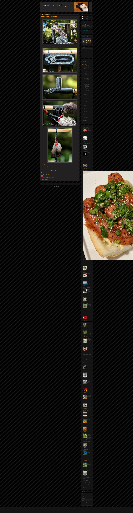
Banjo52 (84, 433)
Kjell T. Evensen (85, 16)
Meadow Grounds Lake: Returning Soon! (88, 283)
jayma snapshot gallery (87, 354)
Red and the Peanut (86, 265)
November (86, 67)
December (86, 65)
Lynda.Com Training (85, 496)
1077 (88, 323)
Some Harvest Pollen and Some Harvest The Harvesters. (86, 86)
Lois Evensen (85, 18)
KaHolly (84, 272)
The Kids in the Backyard (86, 81)
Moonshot (88, 152)
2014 (84, 61)
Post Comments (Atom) (62, 186)
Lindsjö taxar (85, 426)
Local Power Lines (86, 72)
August (85, 107)
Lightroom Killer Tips (85, 500)
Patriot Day (86, 94)
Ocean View (86, 99)
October (85, 68)
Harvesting (85, 98)
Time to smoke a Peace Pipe (86, 76)
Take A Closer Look (86, 96)
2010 (84, 120)
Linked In (83, 498)
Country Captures (86, 280)
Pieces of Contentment (87, 296)
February (85, 115)
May (85, 111)
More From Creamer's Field (89, 381)
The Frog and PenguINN (85, 135)
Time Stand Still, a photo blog (86, 144)
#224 (88, 412)
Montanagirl (85, 372)
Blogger (72, 510)
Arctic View (85, 379)
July (85, 108)
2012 (84, 64)
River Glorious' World (87, 159)
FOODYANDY (85, 170)
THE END (88, 419)
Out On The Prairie (86, 303)
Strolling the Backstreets (86, 74)
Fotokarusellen (85, 387)
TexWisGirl (45, 174)
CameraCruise (85, 480)
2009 (84, 122)
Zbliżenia (84, 322)
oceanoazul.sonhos (86, 364)
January (85, 117)
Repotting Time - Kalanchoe (89, 129)
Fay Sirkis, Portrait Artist (86, 503)
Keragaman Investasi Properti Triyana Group (89, 291)
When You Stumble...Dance (86, 487)
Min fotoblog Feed (86, 482)
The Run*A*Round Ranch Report (86, 346)
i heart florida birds (86, 394)
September (86, 70)
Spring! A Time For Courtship (88, 165)
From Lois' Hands (86, 127)
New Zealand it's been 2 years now (89, 317)
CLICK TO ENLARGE (87, 418)
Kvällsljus (88, 427)
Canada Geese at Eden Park (86, 90)
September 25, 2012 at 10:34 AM (49, 177)
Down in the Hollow (86, 462)
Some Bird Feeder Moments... (89, 404)
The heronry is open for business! (89, 267)
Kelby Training (84, 502)
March (85, 114)
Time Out (88, 273)
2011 (84, 119)
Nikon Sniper (85, 151)
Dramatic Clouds (86, 83)
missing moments (86, 338)
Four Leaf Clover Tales (87, 457)
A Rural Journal (86, 484)
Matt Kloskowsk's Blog (85, 495)
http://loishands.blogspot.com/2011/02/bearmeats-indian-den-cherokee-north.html (59, 46)
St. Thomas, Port (86, 105)
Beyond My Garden (86, 470)
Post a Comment (45, 179)
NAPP (83, 493)
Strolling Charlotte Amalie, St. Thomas (86, 102)
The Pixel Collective (86, 311)
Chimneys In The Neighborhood (86, 79)
